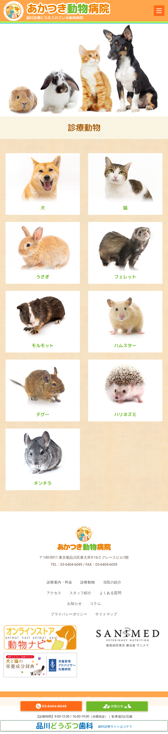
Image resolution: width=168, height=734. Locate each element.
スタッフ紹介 (80, 593)
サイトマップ (106, 614)
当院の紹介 (112, 582)
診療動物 (87, 582)
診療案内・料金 (59, 582)
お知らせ (74, 603)
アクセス (54, 593)
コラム (95, 603)
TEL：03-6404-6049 (66, 564)
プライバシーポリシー (69, 614)
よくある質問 (110, 593)
